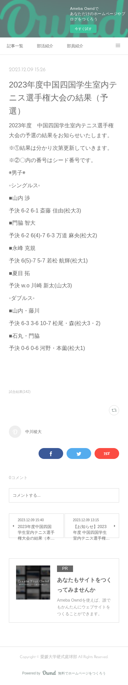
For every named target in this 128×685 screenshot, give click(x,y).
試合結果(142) (19, 392)
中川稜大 (33, 431)
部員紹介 (75, 46)
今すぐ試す (83, 29)
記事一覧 (15, 46)
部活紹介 (45, 46)
